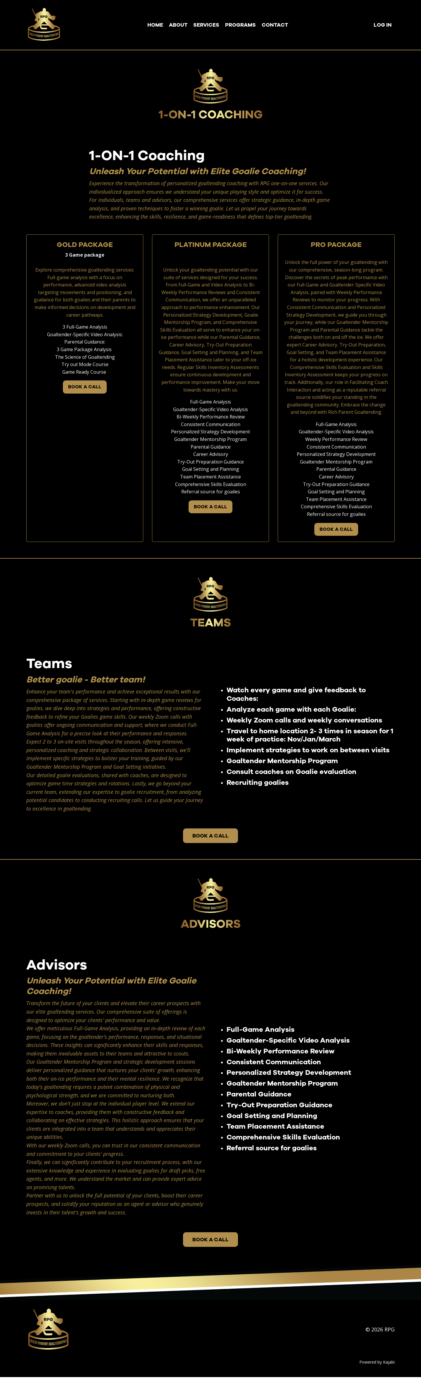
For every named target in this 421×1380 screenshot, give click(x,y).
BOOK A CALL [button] (85, 387)
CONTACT (275, 24)
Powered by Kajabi (377, 1365)
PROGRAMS (240, 24)
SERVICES (206, 24)
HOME (155, 24)
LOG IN (383, 24)
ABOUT (178, 24)
